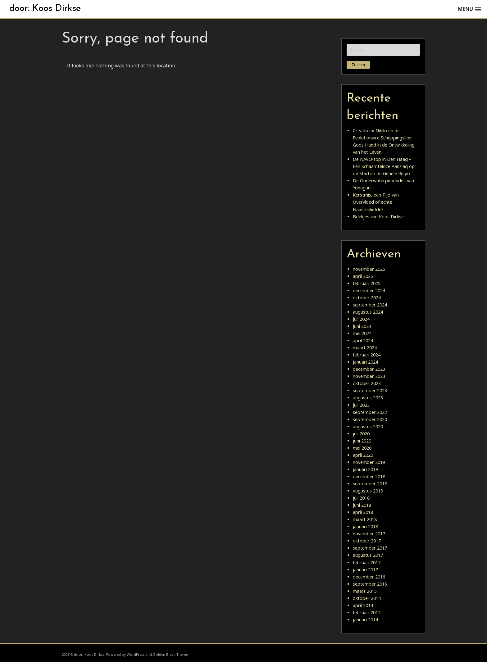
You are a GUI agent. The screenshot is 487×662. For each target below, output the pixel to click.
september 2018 (370, 484)
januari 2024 (365, 362)
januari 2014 (365, 620)
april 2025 (363, 276)
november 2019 (369, 462)
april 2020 (363, 455)
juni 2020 (362, 441)
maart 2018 (365, 519)
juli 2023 (361, 405)
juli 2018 (361, 498)
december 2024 (369, 290)
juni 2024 (362, 326)
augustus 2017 (368, 555)
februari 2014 (366, 612)
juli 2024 (361, 319)
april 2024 (363, 340)
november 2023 (369, 376)
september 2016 (370, 584)
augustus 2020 (368, 426)
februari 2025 (366, 283)
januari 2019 (365, 469)
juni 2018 (362, 505)
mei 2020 (362, 448)
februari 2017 (366, 562)
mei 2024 (362, 333)
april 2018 (363, 512)
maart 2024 (365, 348)
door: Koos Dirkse (45, 8)
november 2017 (369, 534)
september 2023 (370, 390)
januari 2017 (365, 570)
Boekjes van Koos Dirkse (378, 217)
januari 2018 (365, 526)
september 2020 (370, 419)
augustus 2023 (368, 398)
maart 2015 (365, 591)
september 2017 (370, 548)
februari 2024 (366, 355)
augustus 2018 (368, 491)
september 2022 (370, 412)
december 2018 (369, 476)
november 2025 (369, 269)
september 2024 (370, 305)
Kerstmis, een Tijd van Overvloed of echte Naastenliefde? (376, 202)
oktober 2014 (367, 598)
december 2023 (369, 369)
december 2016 (369, 577)
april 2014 (363, 605)
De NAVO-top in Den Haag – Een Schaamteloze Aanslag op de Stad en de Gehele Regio (384, 166)
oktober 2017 (367, 541)
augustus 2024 (368, 312)
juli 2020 (361, 434)
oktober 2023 (367, 383)
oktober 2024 (367, 298)
